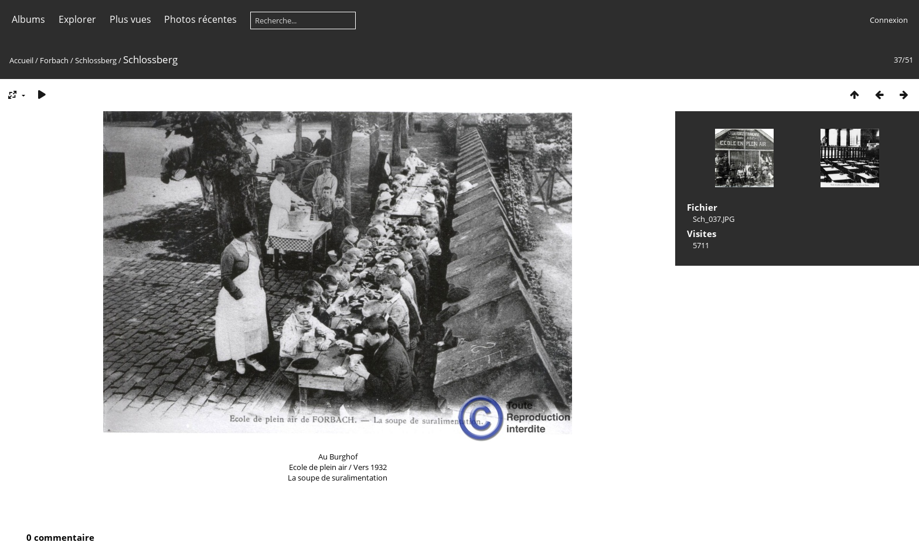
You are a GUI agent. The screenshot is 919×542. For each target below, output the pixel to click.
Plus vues (130, 19)
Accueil (21, 60)
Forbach (54, 60)
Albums (28, 19)
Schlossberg (96, 60)
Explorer (77, 19)
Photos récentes (200, 19)
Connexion (889, 20)
